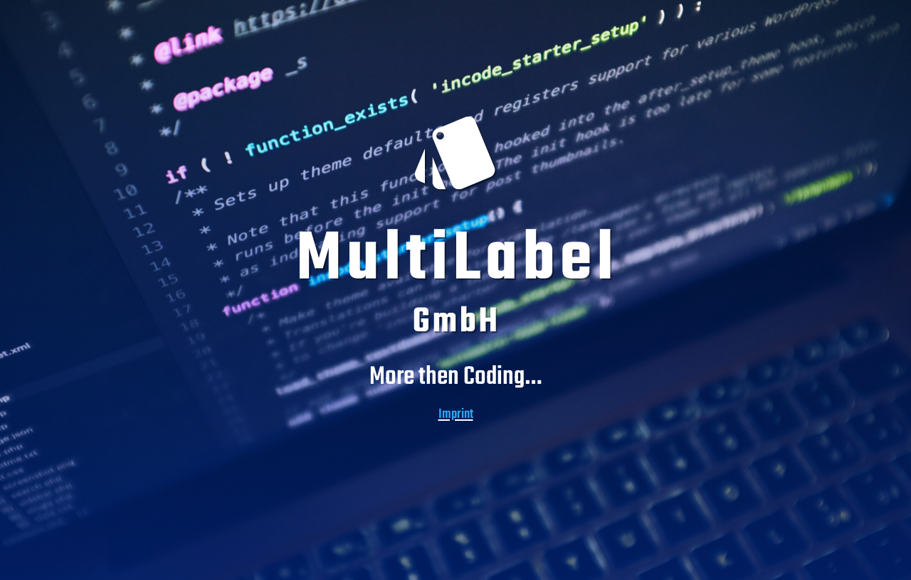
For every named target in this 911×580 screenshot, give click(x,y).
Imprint (455, 414)
